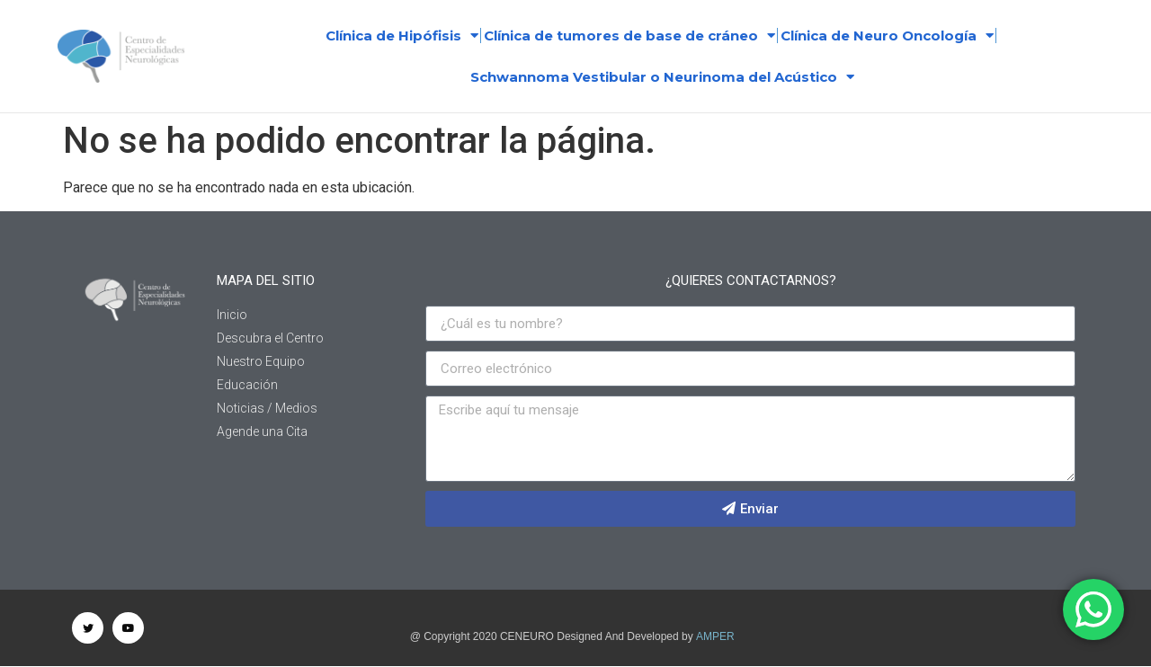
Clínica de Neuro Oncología (887, 35)
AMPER (715, 636)
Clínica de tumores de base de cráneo (629, 35)
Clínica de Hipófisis (402, 35)
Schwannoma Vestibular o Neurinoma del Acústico (662, 77)
